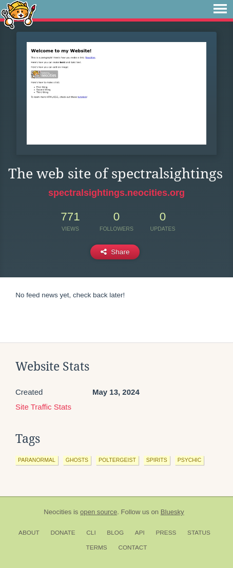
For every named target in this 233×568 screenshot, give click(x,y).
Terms (96, 547)
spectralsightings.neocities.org (116, 193)
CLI (90, 532)
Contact (132, 547)
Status (198, 532)
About (29, 532)
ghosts (77, 460)
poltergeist (117, 460)
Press (166, 532)
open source (98, 512)
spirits (156, 460)
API (140, 532)
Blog (115, 532)
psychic (190, 460)
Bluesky (172, 512)
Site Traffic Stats (43, 406)
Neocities (57, 512)
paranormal (36, 460)
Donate (62, 532)
